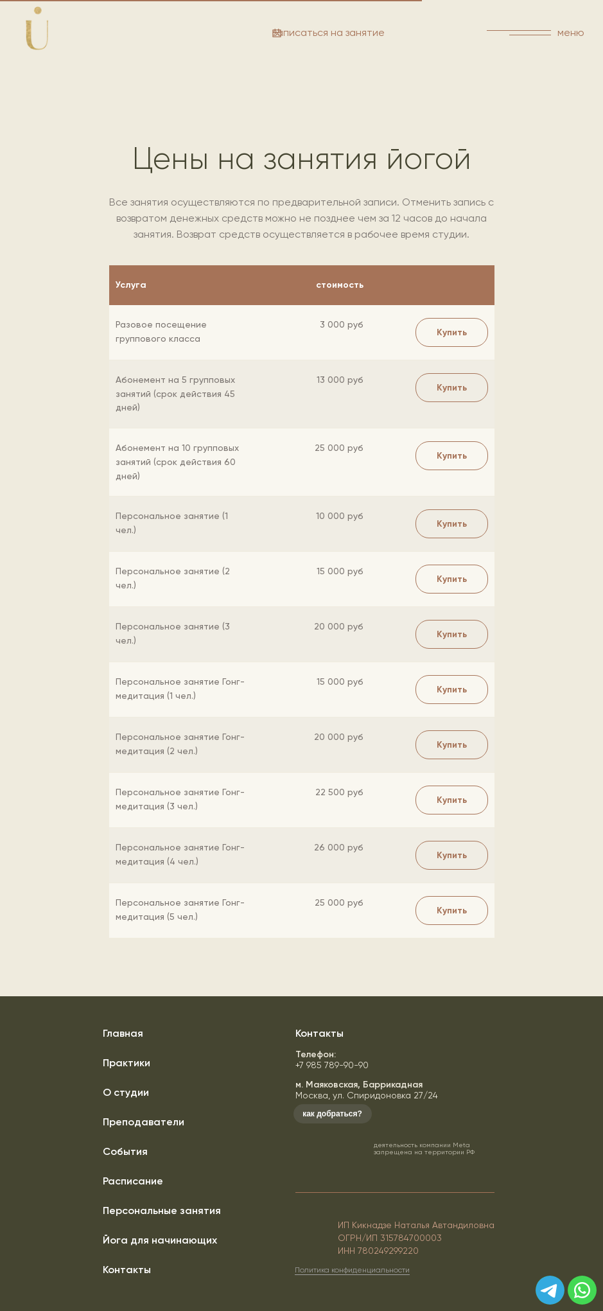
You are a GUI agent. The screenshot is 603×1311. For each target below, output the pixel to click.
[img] (582, 1290)
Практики (126, 1063)
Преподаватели (143, 1122)
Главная (123, 1033)
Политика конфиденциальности (352, 1269)
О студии (126, 1092)
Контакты (127, 1269)
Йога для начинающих (160, 1240)
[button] (451, 387)
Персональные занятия (162, 1210)
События (125, 1151)
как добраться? (332, 1113)
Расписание (133, 1181)
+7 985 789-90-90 (332, 1059)
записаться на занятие (329, 32)
